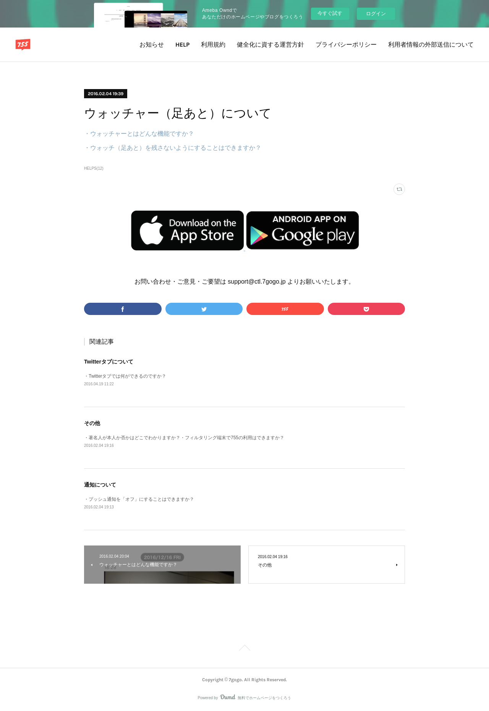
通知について (100, 485)
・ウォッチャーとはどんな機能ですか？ (139, 133)
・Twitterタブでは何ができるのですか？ (125, 376)
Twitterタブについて (108, 362)
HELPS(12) (94, 168)
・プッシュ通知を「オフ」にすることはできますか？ (139, 499)
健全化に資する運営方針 (270, 44)
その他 (92, 423)
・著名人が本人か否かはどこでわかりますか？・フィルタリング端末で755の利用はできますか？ (184, 437)
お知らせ (151, 44)
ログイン (376, 13)
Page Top (244, 649)
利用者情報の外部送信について (431, 44)
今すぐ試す (329, 13)
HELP (182, 44)
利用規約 (213, 44)
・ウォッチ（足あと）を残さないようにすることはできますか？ (172, 147)
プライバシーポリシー (346, 44)
